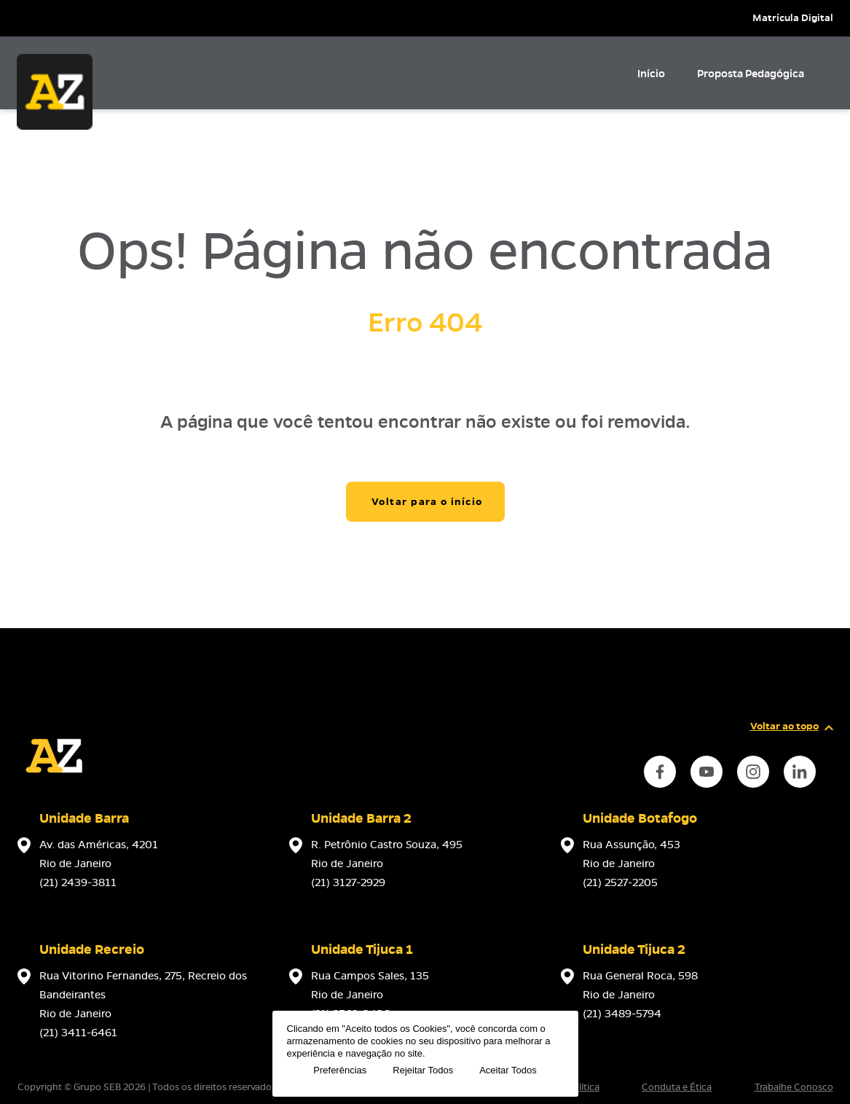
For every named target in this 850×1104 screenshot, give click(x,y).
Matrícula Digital (792, 18)
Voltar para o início (427, 502)
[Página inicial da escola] (53, 788)
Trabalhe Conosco (794, 1087)
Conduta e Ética (677, 1087)
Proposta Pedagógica (750, 73)
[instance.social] (660, 772)
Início (651, 73)
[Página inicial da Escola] (55, 92)
